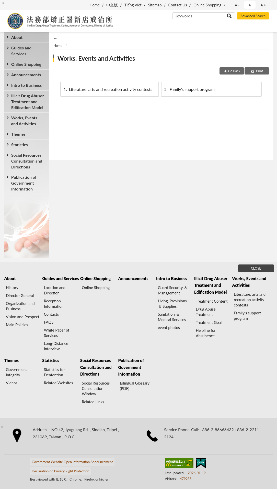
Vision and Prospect (22, 316)
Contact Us (177, 5)
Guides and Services (21, 50)
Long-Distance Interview (56, 346)
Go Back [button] (234, 71)
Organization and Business (20, 306)
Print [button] (259, 71)
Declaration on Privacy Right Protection (60, 471)
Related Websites (58, 382)
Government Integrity (16, 372)
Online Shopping (207, 5)
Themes (18, 134)
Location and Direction (54, 290)
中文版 (112, 5)
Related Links (93, 401)
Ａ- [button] (236, 5)
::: (3, 3)
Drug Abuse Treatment (206, 312)
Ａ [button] (250, 5)
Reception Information (54, 304)
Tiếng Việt (133, 5)
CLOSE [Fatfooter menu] (256, 268)
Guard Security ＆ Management (173, 290)
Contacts (51, 314)
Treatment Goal (209, 322)
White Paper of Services (56, 333)
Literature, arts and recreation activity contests (107, 89)
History (12, 287)
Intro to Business (26, 85)
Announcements (26, 74)
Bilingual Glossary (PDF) (134, 386)
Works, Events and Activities (24, 120)
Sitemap (155, 5)
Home (94, 5)
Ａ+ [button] (263, 5)
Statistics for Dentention (54, 372)
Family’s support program (189, 89)
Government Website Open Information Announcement (72, 462)
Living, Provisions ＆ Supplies (172, 304)
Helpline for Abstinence (205, 333)
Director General (20, 295)
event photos (169, 327)
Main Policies (17, 324)
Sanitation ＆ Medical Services (172, 317)
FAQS (49, 322)
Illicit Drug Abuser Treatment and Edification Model (27, 101)
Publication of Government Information (24, 183)
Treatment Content (211, 301)
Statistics (19, 144)
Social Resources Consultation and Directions (26, 161)
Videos (11, 382)
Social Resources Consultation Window (96, 388)
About (16, 37)
